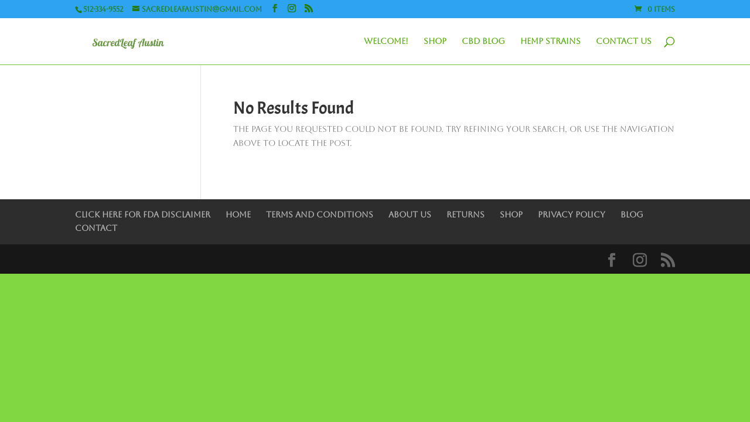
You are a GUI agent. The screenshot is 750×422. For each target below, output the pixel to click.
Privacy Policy (571, 214)
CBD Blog (483, 41)
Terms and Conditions (319, 214)
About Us (409, 214)
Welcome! (386, 41)
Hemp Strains (550, 41)
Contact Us (624, 41)
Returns (465, 214)
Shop (435, 41)
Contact (96, 228)
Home (238, 214)
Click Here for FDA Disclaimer (142, 214)
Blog (632, 214)
